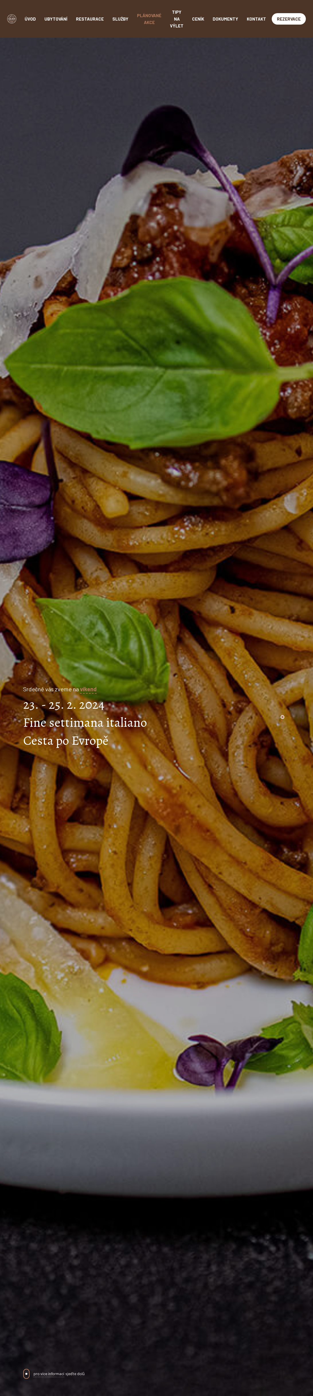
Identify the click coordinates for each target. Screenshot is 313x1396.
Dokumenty (225, 18)
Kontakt (256, 18)
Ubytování (55, 18)
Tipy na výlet (176, 18)
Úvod (30, 18)
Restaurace (90, 18)
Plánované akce (149, 19)
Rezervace (289, 18)
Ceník (198, 18)
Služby (120, 18)
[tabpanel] (156, 717)
